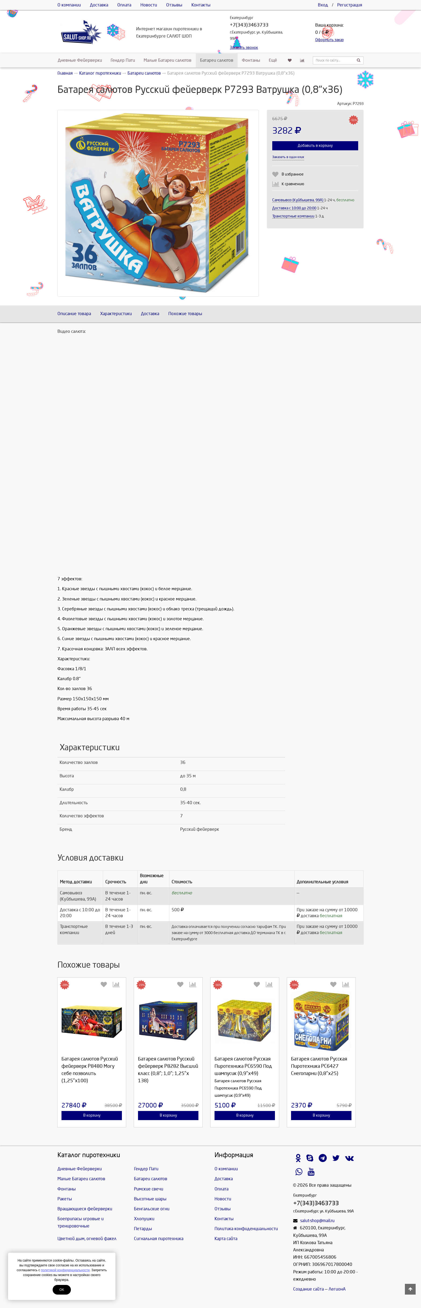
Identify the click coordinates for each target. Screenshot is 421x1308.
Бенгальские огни (151, 1209)
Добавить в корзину (315, 146)
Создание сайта (308, 1289)
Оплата (124, 5)
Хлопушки (144, 1218)
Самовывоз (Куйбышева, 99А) (298, 200)
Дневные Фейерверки (80, 60)
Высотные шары (150, 1199)
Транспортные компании (293, 216)
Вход (323, 5)
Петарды (143, 1228)
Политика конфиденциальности (246, 1228)
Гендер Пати (123, 60)
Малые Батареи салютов (167, 60)
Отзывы (174, 5)
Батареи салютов (216, 60)
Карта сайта (226, 1238)
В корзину (91, 1115)
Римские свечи (148, 1189)
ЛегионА (337, 1289)
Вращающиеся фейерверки (84, 1209)
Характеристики (116, 313)
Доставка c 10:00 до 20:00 (294, 208)
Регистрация (349, 5)
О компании (69, 5)
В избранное (293, 174)
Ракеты (64, 1199)
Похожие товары (185, 313)
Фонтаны (251, 60)
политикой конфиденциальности (65, 1270)
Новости (148, 5)
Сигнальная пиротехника (158, 1238)
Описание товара (74, 313)
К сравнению (293, 184)
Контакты (200, 5)
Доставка (99, 5)
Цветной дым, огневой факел (87, 1238)
